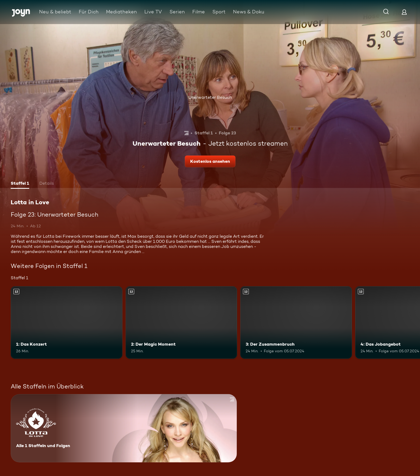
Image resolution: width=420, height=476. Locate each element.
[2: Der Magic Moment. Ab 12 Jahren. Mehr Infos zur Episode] (181, 322)
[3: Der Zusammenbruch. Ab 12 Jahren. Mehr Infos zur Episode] (296, 322)
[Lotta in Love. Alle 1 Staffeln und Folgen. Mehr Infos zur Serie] (124, 428)
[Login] (404, 12)
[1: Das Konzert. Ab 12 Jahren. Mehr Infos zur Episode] (66, 322)
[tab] (20, 184)
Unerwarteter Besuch (210, 97)
